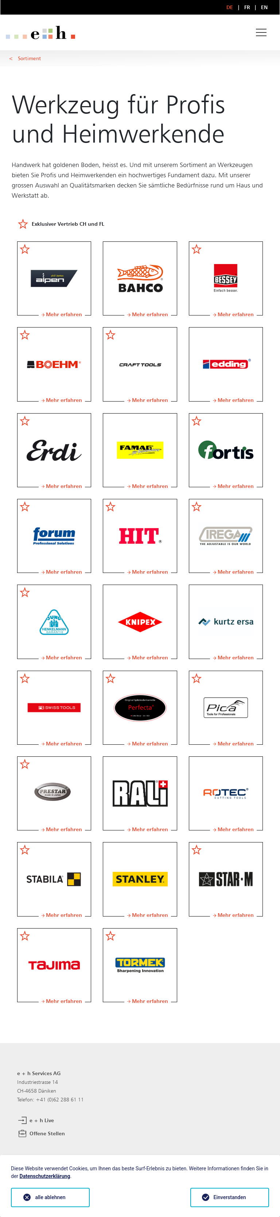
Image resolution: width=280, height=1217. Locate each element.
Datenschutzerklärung (45, 1176)
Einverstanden (230, 1197)
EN (264, 7)
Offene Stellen (41, 1134)
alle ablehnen (50, 1197)
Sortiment (29, 58)
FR (247, 7)
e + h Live (35, 1121)
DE (229, 7)
